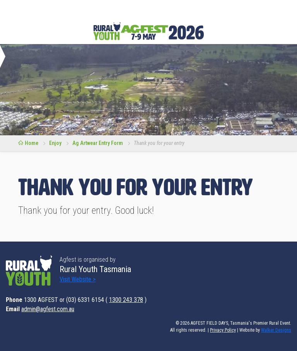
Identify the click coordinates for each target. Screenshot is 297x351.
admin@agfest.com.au (47, 309)
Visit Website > (78, 279)
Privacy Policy (223, 330)
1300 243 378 (126, 299)
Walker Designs (276, 330)
